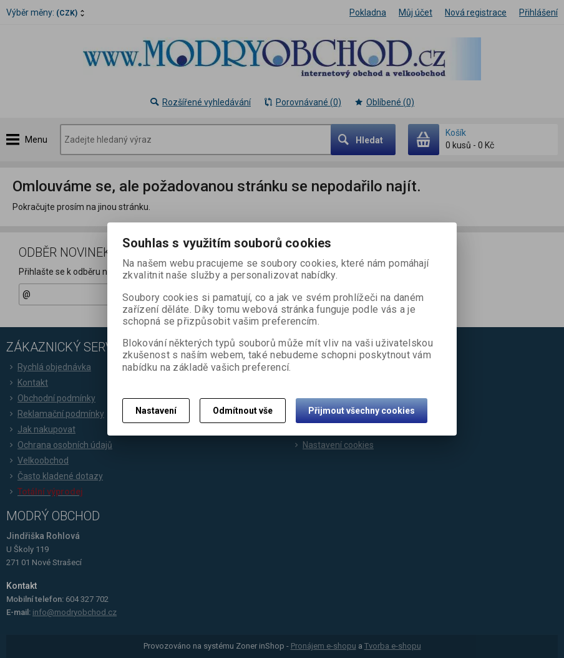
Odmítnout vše (243, 411)
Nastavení (156, 411)
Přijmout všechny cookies (361, 411)
